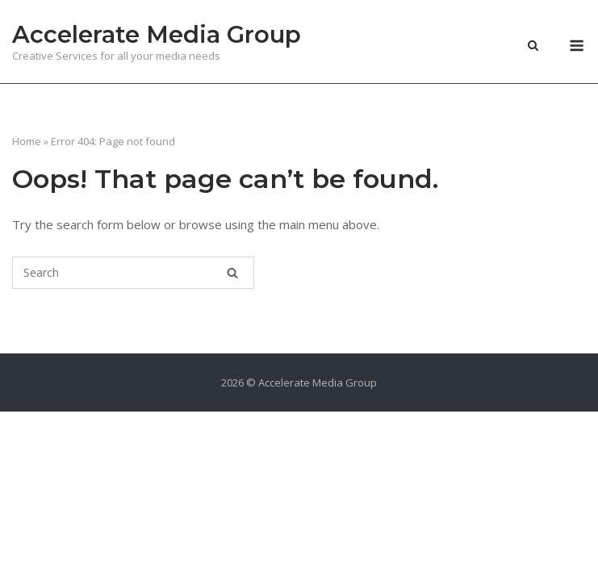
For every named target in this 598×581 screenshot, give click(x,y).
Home (26, 141)
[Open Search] (533, 47)
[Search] (232, 273)
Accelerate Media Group (156, 34)
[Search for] (133, 273)
